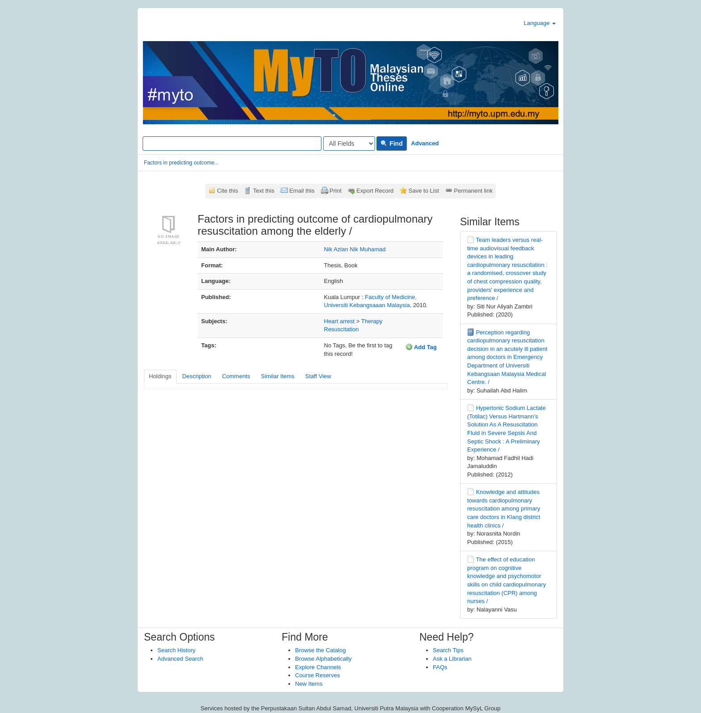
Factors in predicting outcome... (181, 163)
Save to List (424, 190)
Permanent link (473, 190)
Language (540, 23)
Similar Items (277, 376)
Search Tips (448, 650)
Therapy (372, 321)
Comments (236, 376)
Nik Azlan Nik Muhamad (355, 249)
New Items (308, 683)
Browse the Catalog (320, 650)
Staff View (318, 376)
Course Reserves (317, 675)
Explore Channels (318, 667)
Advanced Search (180, 658)
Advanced (425, 143)
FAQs (440, 667)
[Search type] (349, 143)
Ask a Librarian (452, 658)
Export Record (374, 190)
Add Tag (421, 346)
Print (335, 190)
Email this (301, 190)
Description (196, 376)
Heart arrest (339, 321)
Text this (263, 190)
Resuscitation (341, 329)
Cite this (227, 190)
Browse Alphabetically (323, 658)
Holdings (160, 376)
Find (391, 143)
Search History (176, 650)
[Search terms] (232, 143)
